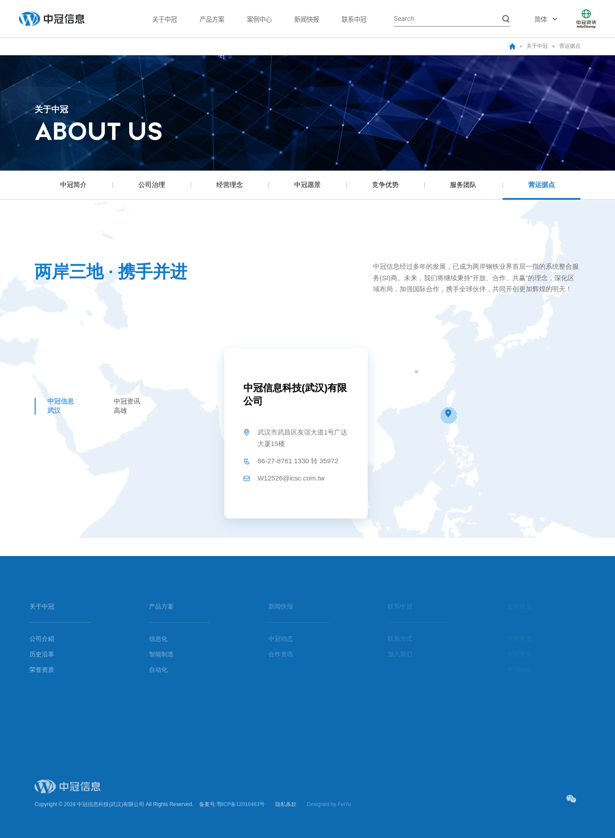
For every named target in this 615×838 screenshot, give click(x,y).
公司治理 (151, 184)
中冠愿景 (307, 184)
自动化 (152, 670)
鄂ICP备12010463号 (241, 810)
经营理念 (229, 184)
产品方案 (212, 18)
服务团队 (463, 184)
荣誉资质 (35, 670)
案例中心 (259, 18)
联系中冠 (354, 18)
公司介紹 (35, 639)
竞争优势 (385, 184)
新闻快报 (306, 18)
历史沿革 (35, 654)
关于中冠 (164, 18)
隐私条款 (285, 810)
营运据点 (569, 46)
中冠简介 (73, 184)
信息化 (152, 639)
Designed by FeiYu (329, 810)
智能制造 (155, 654)
